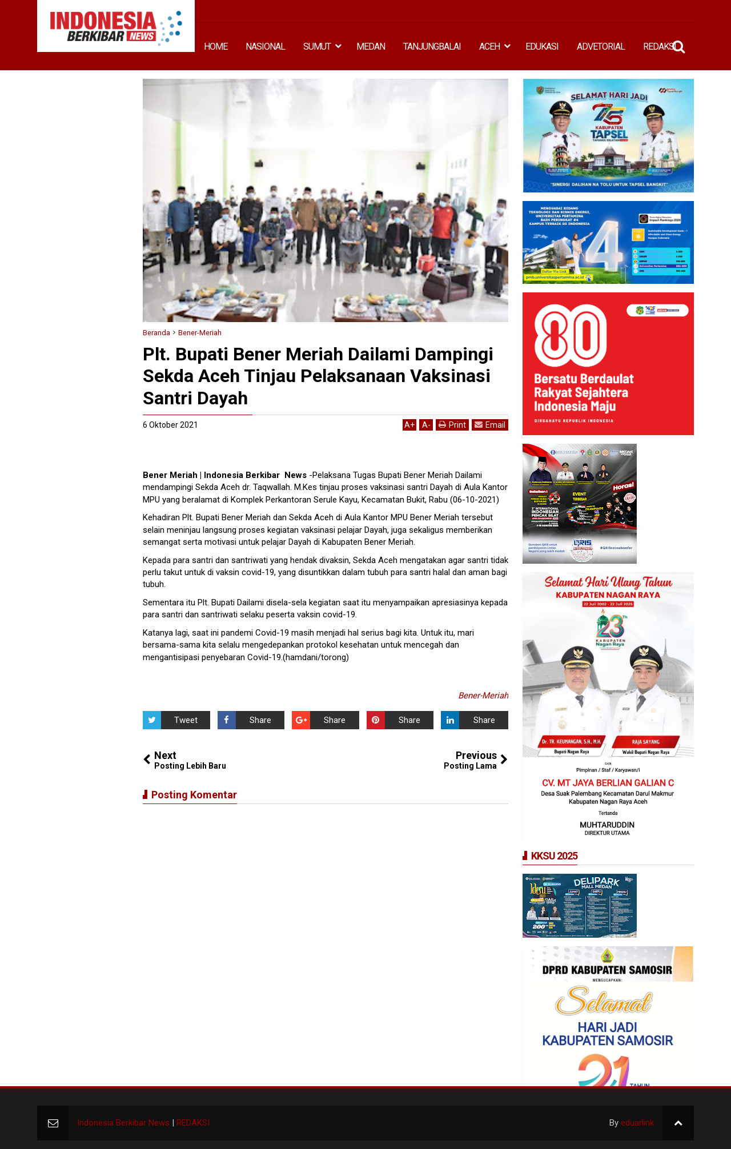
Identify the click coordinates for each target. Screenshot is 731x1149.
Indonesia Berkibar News (123, 1123)
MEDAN (370, 46)
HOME (215, 46)
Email (490, 424)
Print (452, 424)
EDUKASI (542, 46)
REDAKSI (659, 46)
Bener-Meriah (483, 695)
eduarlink (637, 1123)
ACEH (489, 46)
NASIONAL (265, 46)
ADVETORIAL (601, 46)
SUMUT (317, 46)
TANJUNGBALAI (432, 46)
